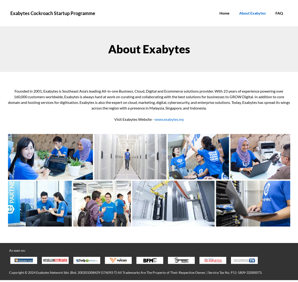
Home (224, 13)
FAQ (279, 13)
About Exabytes (252, 13)
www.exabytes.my (169, 119)
